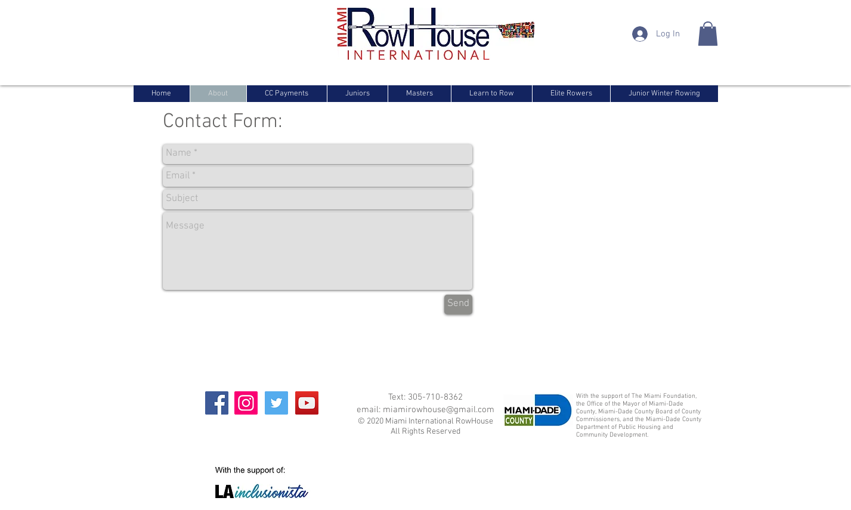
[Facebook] (216, 403)
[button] (708, 33)
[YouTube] (306, 403)
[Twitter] (276, 403)
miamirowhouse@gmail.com (438, 409)
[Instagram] (246, 403)
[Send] (458, 304)
